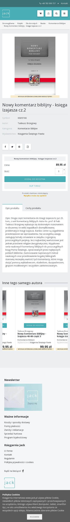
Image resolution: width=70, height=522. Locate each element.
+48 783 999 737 (48, 3)
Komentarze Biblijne (57, 23)
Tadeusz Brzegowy (27, 123)
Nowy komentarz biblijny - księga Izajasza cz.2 (22, 26)
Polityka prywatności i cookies (19, 462)
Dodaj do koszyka (35, 179)
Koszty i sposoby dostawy (17, 422)
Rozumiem (34, 517)
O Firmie (8, 450)
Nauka (42, 23)
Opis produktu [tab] (12, 208)
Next (67, 319)
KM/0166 (22, 117)
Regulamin (9, 458)
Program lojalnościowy (15, 437)
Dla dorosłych (31, 23)
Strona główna (8, 23)
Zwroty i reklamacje (14, 429)
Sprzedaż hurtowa (13, 433)
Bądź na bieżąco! (14, 470)
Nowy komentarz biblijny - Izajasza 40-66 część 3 (32, 335)
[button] (49, 13)
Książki (20, 23)
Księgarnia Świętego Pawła (31, 133)
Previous (3, 319)
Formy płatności (12, 426)
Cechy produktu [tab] (33, 208)
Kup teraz (35, 186)
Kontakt (64, 3)
